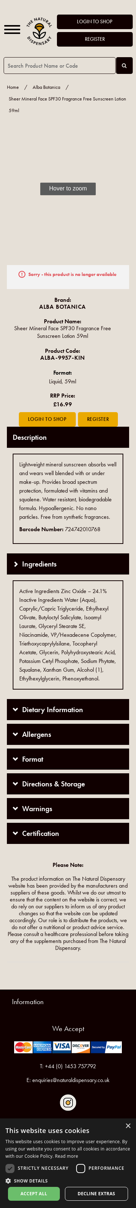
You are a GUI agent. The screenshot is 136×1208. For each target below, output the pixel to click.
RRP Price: (62, 395)
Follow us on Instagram (68, 1102)
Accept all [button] (33, 1194)
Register (95, 39)
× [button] (128, 1126)
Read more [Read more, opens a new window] (66, 1156)
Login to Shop (94, 22)
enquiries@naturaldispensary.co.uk (71, 1080)
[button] (68, 1180)
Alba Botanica (46, 87)
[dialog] (68, 1163)
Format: (62, 372)
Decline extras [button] (96, 1194)
